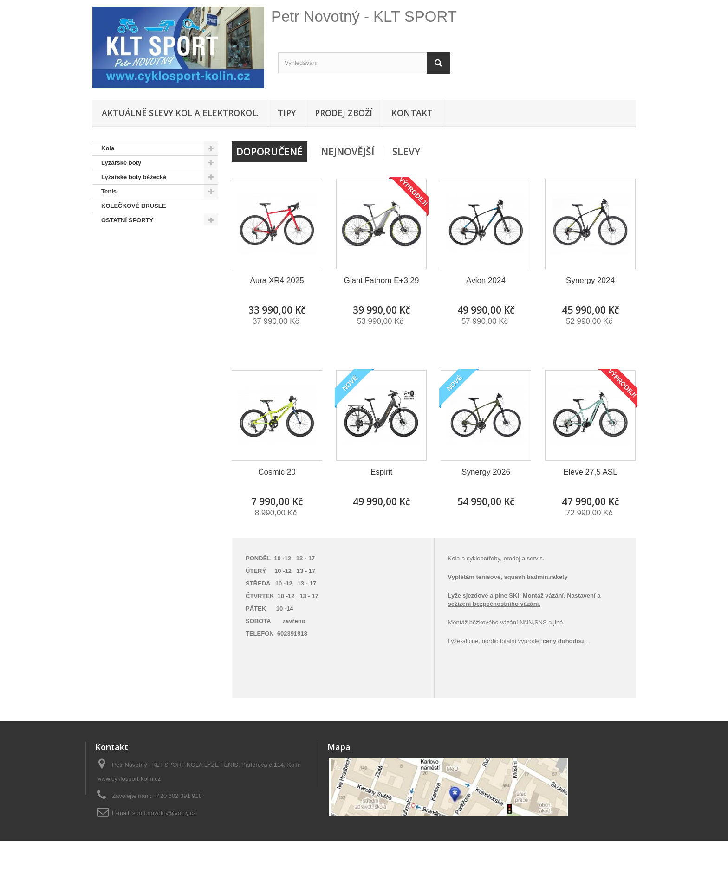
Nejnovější (347, 152)
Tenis (109, 191)
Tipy (287, 112)
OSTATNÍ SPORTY (127, 220)
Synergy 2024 (590, 280)
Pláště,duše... (120, 277)
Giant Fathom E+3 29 (381, 280)
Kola (107, 148)
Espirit (381, 472)
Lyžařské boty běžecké (133, 177)
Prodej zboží (343, 112)
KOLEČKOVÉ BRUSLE (133, 205)
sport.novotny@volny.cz (164, 813)
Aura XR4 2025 (277, 280)
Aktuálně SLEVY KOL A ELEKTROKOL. (180, 112)
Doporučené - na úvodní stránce (147, 263)
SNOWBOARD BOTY (131, 248)
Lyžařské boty (121, 162)
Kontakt (412, 112)
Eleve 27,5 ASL (590, 472)
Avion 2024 (486, 280)
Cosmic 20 (276, 472)
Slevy (406, 152)
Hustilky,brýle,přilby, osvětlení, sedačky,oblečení (145, 313)
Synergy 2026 (486, 472)
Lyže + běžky (119, 292)
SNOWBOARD (121, 234)
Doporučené (269, 151)
